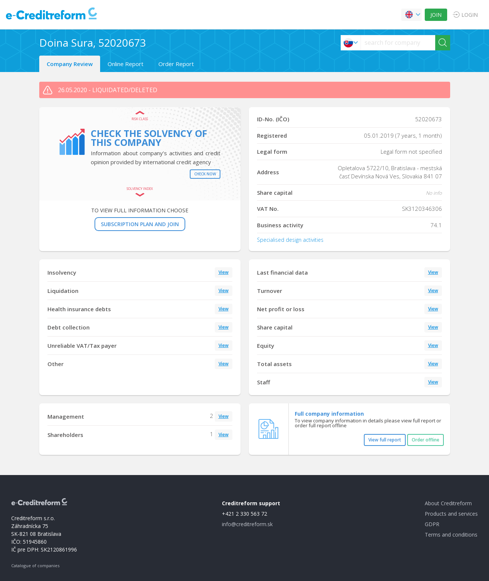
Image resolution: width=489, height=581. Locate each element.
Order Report (176, 64)
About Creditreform (448, 503)
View (224, 272)
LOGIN (469, 14)
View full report (384, 440)
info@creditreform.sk (247, 524)
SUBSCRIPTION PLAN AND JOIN (140, 224)
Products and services (451, 513)
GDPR (432, 524)
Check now (205, 174)
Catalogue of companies (35, 565)
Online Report (125, 64)
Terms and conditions (451, 534)
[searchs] (398, 42)
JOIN (436, 14)
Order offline (425, 440)
